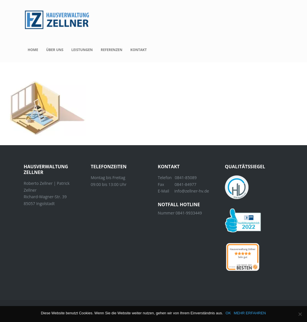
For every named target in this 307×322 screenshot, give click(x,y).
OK (228, 313)
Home (33, 49)
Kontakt (138, 49)
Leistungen (82, 49)
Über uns (54, 49)
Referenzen (111, 49)
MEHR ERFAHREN (250, 313)
